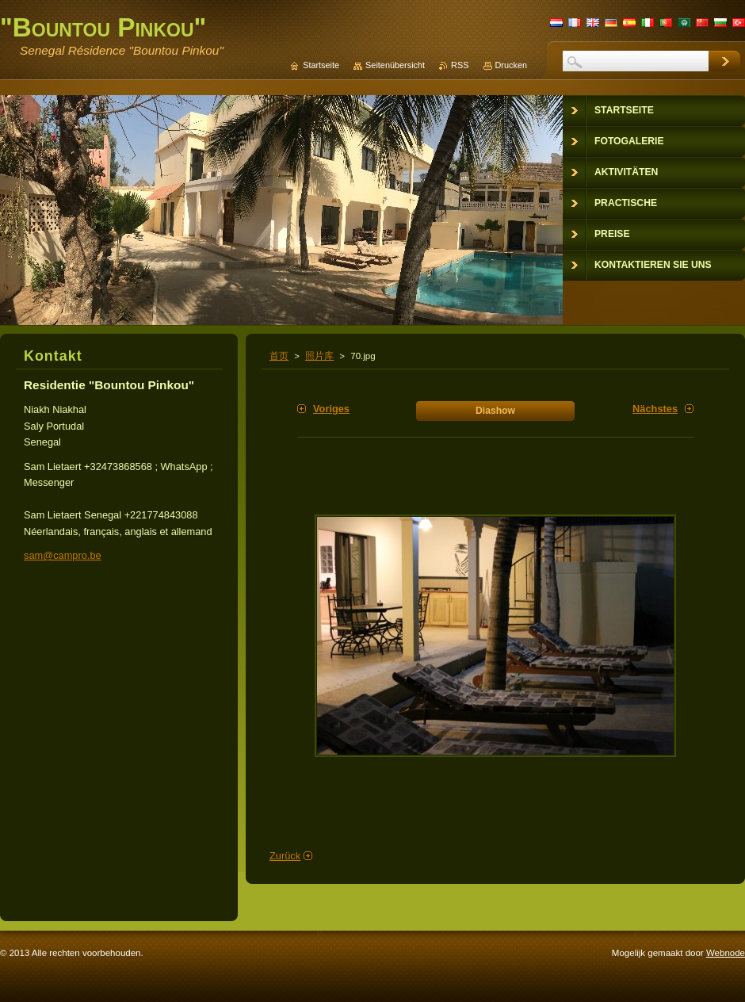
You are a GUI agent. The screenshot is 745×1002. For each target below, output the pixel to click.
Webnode (725, 953)
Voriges (331, 409)
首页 (278, 356)
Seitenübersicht (395, 65)
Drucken (511, 65)
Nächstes (655, 409)
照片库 (319, 356)
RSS (459, 65)
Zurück (284, 856)
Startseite (321, 65)
